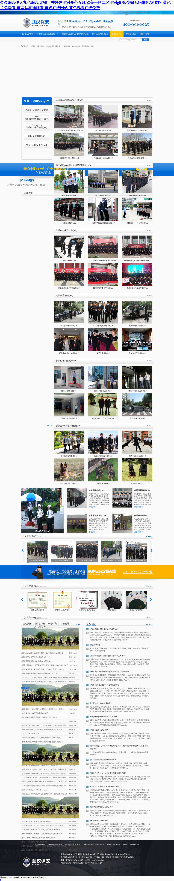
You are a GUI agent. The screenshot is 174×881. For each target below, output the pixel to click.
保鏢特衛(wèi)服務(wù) (73, 844)
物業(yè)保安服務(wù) (36, 145)
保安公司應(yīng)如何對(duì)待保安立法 (104, 685)
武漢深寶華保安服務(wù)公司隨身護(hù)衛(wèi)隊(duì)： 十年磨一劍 (45, 786)
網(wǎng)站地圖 (135, 12)
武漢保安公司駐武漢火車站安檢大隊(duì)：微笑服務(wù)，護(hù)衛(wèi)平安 (45, 794)
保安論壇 (65, 623)
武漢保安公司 (66, 863)
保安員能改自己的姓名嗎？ (100, 730)
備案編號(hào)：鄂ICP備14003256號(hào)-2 (115, 854)
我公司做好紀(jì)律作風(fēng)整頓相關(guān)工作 (40, 673)
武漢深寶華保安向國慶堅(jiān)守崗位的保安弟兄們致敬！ (43, 669)
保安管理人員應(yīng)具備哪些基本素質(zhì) (106, 786)
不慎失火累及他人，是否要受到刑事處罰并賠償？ (108, 773)
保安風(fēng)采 (31, 536)
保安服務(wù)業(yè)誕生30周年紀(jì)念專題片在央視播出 (43, 709)
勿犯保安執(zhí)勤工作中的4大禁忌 (35, 713)
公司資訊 (27, 623)
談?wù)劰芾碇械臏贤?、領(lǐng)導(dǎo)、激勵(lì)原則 (41, 738)
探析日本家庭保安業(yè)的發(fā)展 (34, 842)
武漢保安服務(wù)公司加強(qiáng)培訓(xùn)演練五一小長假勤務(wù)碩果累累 (45, 681)
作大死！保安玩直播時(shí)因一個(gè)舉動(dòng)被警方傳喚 (44, 725)
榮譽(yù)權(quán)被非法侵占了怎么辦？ (104, 717)
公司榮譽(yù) (30, 586)
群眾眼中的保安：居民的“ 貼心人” (35, 790)
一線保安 (52, 623)
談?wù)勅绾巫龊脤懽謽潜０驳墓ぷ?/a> (39, 717)
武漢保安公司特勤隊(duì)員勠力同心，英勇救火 (39, 765)
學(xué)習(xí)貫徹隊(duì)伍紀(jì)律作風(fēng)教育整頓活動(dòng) (45, 677)
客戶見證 (28, 193)
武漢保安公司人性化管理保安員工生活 (36, 821)
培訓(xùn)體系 (131, 34)
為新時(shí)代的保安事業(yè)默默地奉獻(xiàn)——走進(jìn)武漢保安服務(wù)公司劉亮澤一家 (45, 781)
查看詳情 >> (93, 507)
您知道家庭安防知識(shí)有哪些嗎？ (103, 760)
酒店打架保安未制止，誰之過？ (101, 807)
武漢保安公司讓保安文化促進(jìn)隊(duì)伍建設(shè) (41, 829)
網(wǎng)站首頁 (27, 34)
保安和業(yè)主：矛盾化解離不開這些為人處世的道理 (42, 729)
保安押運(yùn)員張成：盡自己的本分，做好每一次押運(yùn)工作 (45, 769)
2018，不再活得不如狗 (30, 734)
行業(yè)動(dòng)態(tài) (40, 624)
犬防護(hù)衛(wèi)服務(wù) (68, 426)
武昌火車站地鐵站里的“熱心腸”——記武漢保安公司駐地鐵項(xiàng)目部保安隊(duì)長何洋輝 (45, 773)
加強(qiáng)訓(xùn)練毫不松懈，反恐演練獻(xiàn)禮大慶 (42, 653)
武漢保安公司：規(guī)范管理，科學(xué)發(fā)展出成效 (42, 825)
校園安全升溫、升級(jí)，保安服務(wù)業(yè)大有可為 (42, 834)
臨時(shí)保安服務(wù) (100, 34)
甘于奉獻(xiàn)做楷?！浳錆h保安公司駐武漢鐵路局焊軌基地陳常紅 (45, 777)
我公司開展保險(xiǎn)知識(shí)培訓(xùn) (37, 661)
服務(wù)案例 (144, 34)
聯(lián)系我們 (146, 12)
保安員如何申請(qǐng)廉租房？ (101, 703)
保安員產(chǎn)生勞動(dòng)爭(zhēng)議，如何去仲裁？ (110, 672)
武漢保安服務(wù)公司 (81, 863)
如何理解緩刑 (95, 645)
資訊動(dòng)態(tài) (33, 617)
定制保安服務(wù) (36, 136)
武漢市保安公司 (97, 863)
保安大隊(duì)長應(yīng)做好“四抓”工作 (104, 629)
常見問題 (90, 623)
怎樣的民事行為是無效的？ (100, 820)
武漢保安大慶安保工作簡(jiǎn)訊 (34, 657)
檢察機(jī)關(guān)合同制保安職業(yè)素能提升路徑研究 (42, 742)
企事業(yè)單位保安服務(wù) (47, 34)
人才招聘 (124, 844)
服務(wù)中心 (117, 34)
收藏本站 (126, 12)
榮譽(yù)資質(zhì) (112, 844)
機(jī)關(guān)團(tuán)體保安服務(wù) (75, 34)
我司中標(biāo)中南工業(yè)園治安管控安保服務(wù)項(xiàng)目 (45, 665)
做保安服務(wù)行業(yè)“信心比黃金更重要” (38, 838)
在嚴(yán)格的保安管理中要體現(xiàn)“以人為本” (107, 656)
